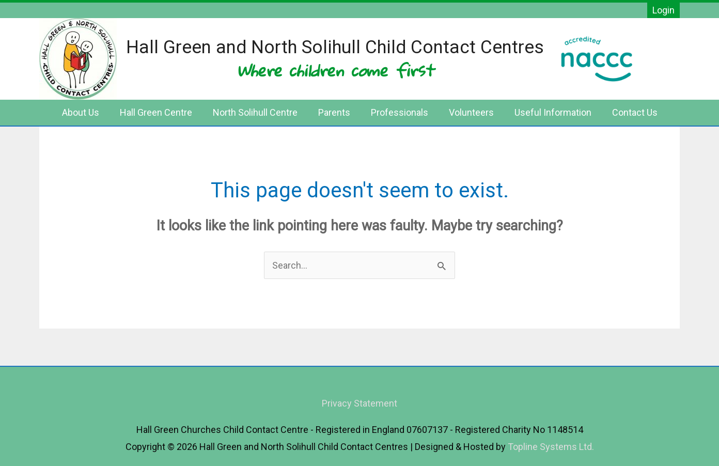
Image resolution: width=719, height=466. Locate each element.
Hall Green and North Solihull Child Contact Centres (335, 47)
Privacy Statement (359, 403)
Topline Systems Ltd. (551, 446)
